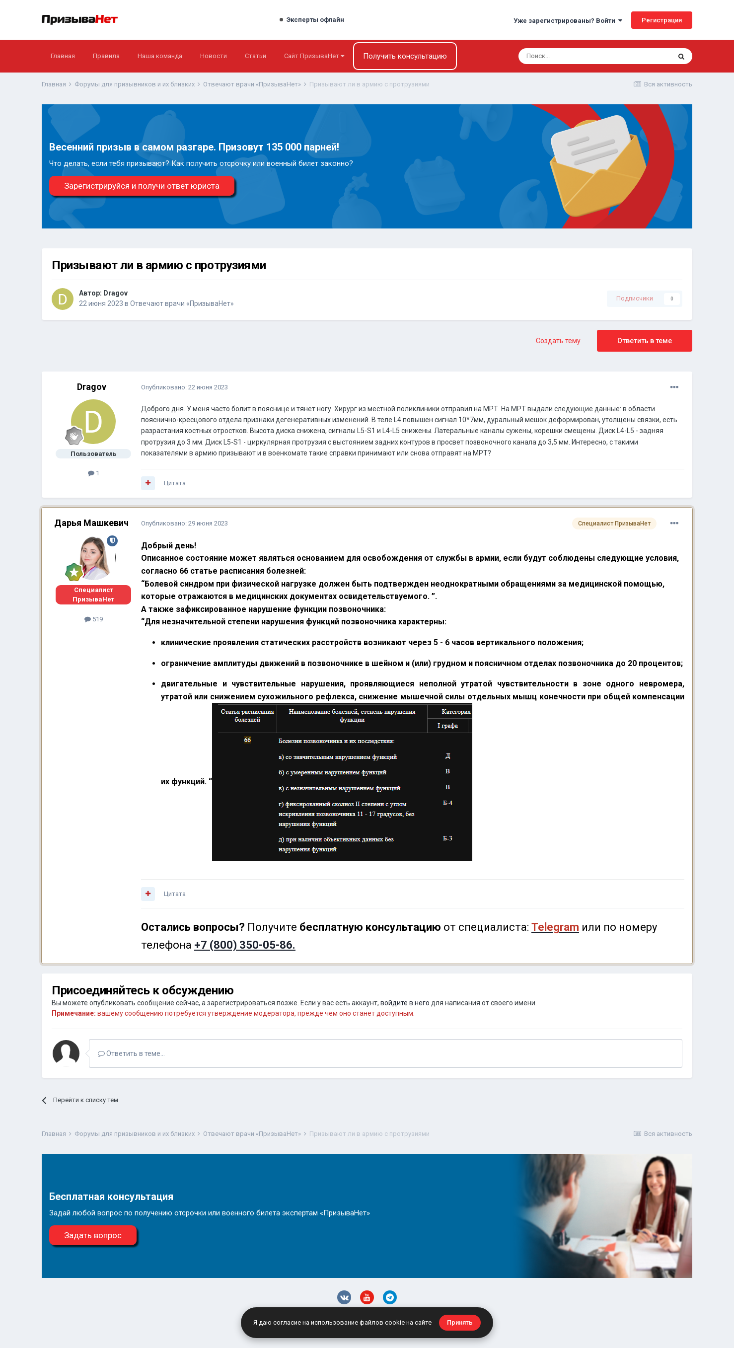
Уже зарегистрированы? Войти (568, 20)
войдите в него (405, 1003)
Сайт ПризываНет (314, 56)
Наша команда (160, 56)
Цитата (175, 483)
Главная (63, 56)
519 (93, 619)
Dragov (115, 293)
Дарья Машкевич (91, 523)
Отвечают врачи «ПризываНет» (182, 303)
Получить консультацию (405, 56)
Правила (106, 56)
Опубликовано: (184, 387)
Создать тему (558, 341)
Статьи (255, 56)
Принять (460, 1322)
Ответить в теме (644, 341)
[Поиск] (567, 56)
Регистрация (662, 20)
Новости (213, 56)
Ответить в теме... (131, 1053)
